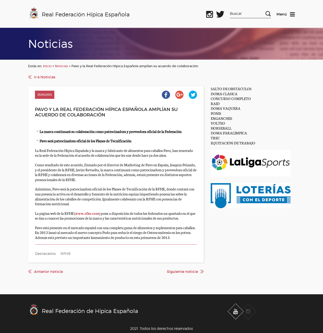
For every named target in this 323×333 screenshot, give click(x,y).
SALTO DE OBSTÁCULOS (231, 88)
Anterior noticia (48, 271)
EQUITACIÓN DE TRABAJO (233, 142)
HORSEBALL (221, 128)
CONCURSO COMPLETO (231, 98)
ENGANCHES (221, 118)
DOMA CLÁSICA (224, 93)
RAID (215, 103)
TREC (215, 137)
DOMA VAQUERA (225, 108)
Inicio (47, 66)
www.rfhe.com (87, 213)
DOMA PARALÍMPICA (229, 132)
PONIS (216, 113)
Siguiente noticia (182, 271)
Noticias (61, 66)
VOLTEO (218, 123)
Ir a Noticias (44, 77)
